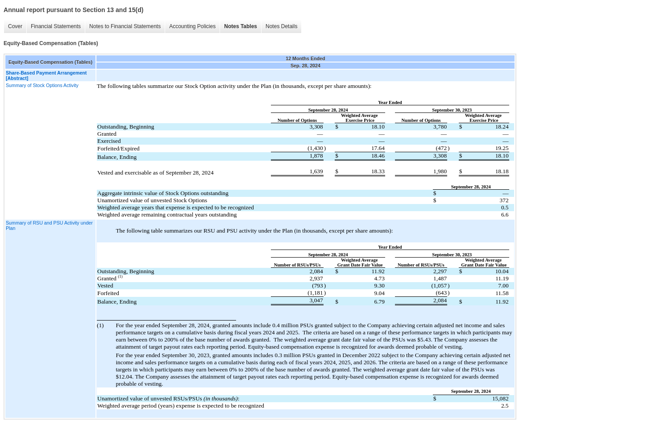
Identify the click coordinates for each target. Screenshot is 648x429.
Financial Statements (56, 26)
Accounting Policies (192, 26)
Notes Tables (240, 26)
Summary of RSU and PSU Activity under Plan (49, 225)
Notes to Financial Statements (125, 26)
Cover (15, 26)
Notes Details (281, 26)
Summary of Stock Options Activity (42, 85)
